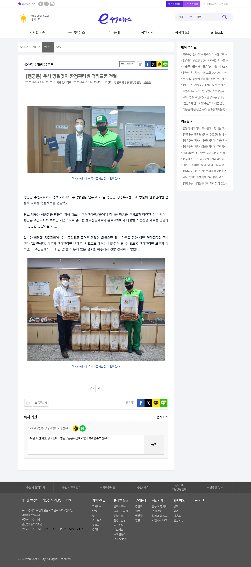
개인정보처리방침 (52, 500)
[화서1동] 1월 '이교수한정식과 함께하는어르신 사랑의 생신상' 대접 (205, 159)
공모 (176, 506)
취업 (176, 511)
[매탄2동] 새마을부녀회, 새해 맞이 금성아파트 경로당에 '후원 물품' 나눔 (205, 183)
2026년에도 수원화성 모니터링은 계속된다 (205, 177)
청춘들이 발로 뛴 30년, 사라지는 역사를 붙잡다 (205, 60)
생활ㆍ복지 (120, 515)
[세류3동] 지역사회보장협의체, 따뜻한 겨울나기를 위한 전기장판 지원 (205, 140)
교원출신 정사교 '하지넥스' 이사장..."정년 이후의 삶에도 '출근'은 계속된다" (205, 54)
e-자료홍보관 (107, 487)
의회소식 (118, 525)
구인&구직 (143, 487)
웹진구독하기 (174, 4)
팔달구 (48, 47)
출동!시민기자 (159, 506)
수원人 (95, 525)
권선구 (36, 47)
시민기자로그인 (208, 3)
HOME (28, 64)
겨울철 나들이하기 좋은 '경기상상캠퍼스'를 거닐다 (205, 66)
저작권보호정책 (30, 500)
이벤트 (177, 515)
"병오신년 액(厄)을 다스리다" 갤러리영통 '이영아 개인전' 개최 (205, 165)
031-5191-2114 (73, 529)
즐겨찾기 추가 (26, 3)
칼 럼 (94, 511)
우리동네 (113, 32)
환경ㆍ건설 (120, 520)
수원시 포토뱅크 (71, 487)
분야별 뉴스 (76, 32)
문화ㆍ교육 (120, 506)
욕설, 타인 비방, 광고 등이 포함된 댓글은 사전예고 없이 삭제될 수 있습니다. (86, 445)
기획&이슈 (37, 32)
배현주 (147, 82)
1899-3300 (50, 529)
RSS (68, 500)
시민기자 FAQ (159, 520)
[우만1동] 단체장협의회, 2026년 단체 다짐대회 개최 (205, 134)
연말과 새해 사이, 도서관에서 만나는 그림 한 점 (205, 128)
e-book (217, 32)
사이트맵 (223, 3)
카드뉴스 (97, 520)
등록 (154, 444)
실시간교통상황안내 (179, 487)
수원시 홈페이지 (35, 487)
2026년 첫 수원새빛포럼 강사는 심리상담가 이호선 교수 (205, 97)
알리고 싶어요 (159, 515)
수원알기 (97, 529)
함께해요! (182, 32)
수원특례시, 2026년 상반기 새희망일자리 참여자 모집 (205, 91)
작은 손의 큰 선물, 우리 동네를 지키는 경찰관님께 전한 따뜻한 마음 (205, 109)
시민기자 (147, 32)
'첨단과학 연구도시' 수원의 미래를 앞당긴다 (205, 103)
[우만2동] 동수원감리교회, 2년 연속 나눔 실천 (205, 72)
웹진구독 (178, 520)
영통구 (60, 47)
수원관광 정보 (215, 487)
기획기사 (97, 506)
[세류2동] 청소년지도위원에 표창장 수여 (204, 171)
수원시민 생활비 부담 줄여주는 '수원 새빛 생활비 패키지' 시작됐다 (205, 78)
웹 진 (94, 515)
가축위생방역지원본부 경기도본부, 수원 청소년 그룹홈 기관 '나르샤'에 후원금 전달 (205, 153)
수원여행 (156, 511)
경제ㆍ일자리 (121, 511)
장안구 (24, 47)
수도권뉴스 (120, 534)
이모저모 (118, 529)
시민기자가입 (191, 4)
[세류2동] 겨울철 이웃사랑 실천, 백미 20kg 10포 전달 (205, 85)
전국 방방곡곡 (121, 539)
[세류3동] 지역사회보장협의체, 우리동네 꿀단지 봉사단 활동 (205, 146)
